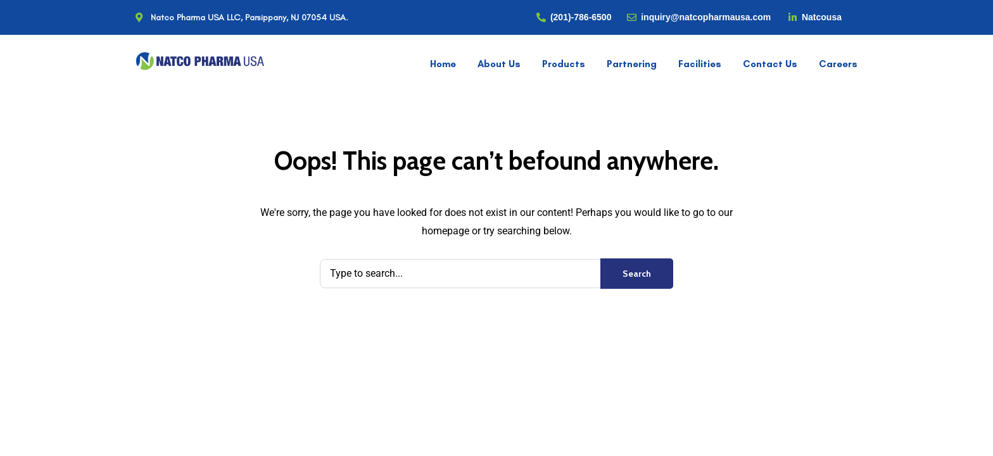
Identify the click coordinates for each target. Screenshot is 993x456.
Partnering (632, 64)
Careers (838, 64)
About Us (499, 64)
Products (563, 64)
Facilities (699, 64)
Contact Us (770, 64)
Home (443, 64)
